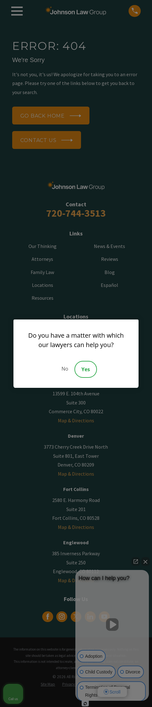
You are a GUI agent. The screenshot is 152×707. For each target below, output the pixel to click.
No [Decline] (64, 368)
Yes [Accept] (85, 369)
